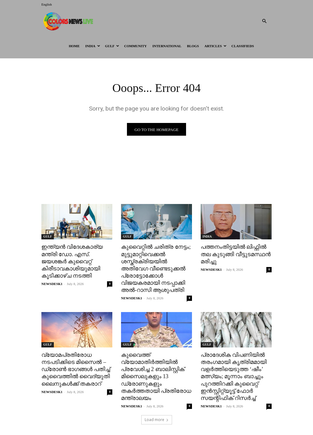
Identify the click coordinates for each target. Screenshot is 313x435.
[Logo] (69, 21)
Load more (157, 415)
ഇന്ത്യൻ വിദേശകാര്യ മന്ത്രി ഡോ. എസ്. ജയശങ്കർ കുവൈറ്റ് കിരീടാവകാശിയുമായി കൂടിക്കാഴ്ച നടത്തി (70, 260)
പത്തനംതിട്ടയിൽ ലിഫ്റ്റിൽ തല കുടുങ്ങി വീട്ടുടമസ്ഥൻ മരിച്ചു (234, 253)
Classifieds (242, 46)
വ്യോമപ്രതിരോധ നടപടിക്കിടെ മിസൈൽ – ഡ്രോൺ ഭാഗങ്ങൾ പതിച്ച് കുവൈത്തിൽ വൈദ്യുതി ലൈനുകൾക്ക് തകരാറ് (74, 366)
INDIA (92, 46)
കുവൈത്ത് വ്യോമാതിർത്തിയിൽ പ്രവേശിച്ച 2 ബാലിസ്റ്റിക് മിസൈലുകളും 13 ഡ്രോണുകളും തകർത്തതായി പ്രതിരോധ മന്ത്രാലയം (154, 373)
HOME (74, 46)
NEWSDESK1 (52, 282)
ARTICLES (215, 46)
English (46, 4)
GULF (112, 46)
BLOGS (193, 46)
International (166, 46)
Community (135, 46)
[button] (264, 21)
